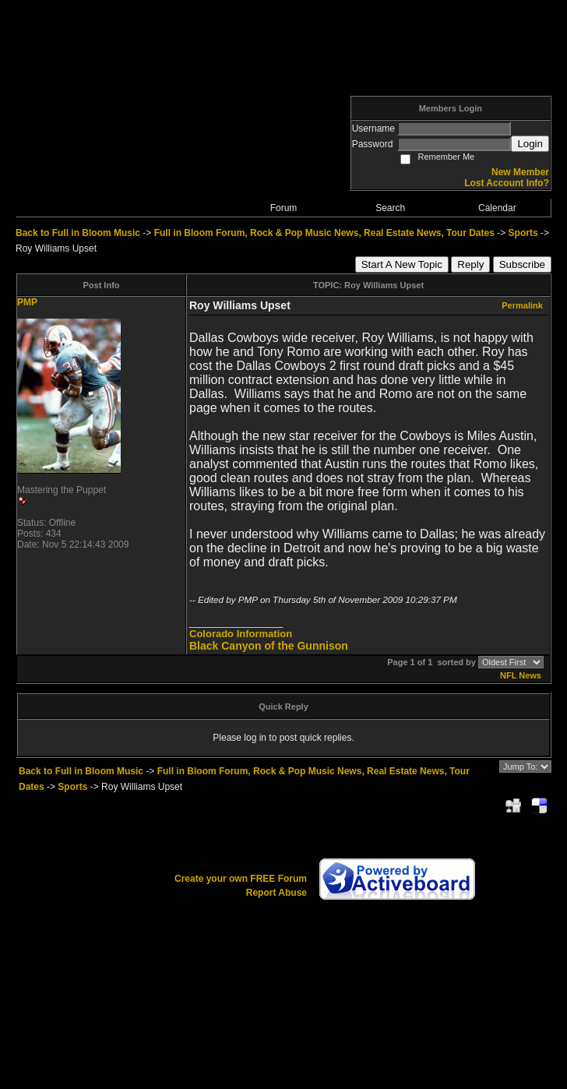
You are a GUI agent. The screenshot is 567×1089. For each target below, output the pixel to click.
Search (390, 208)
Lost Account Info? (506, 183)
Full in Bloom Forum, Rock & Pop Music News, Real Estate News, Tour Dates (324, 232)
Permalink (522, 305)
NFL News (520, 675)
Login (530, 144)
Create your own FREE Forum (240, 878)
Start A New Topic (401, 264)
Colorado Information (240, 634)
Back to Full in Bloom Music (78, 232)
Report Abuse (276, 892)
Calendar (497, 208)
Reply (470, 264)
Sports (523, 232)
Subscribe (522, 264)
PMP (27, 302)
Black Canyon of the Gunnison (268, 646)
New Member (520, 172)
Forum (284, 208)
